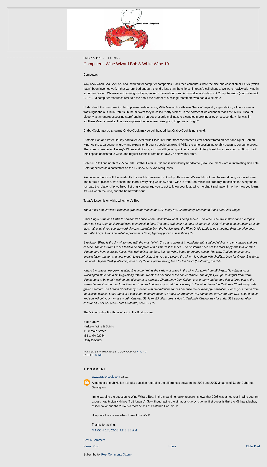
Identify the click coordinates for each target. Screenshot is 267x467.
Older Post (253, 446)
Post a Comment (94, 440)
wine (98, 355)
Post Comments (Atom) (116, 454)
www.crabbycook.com (106, 376)
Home (172, 446)
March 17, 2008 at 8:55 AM (114, 430)
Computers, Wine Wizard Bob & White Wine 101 (127, 64)
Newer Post (90, 446)
